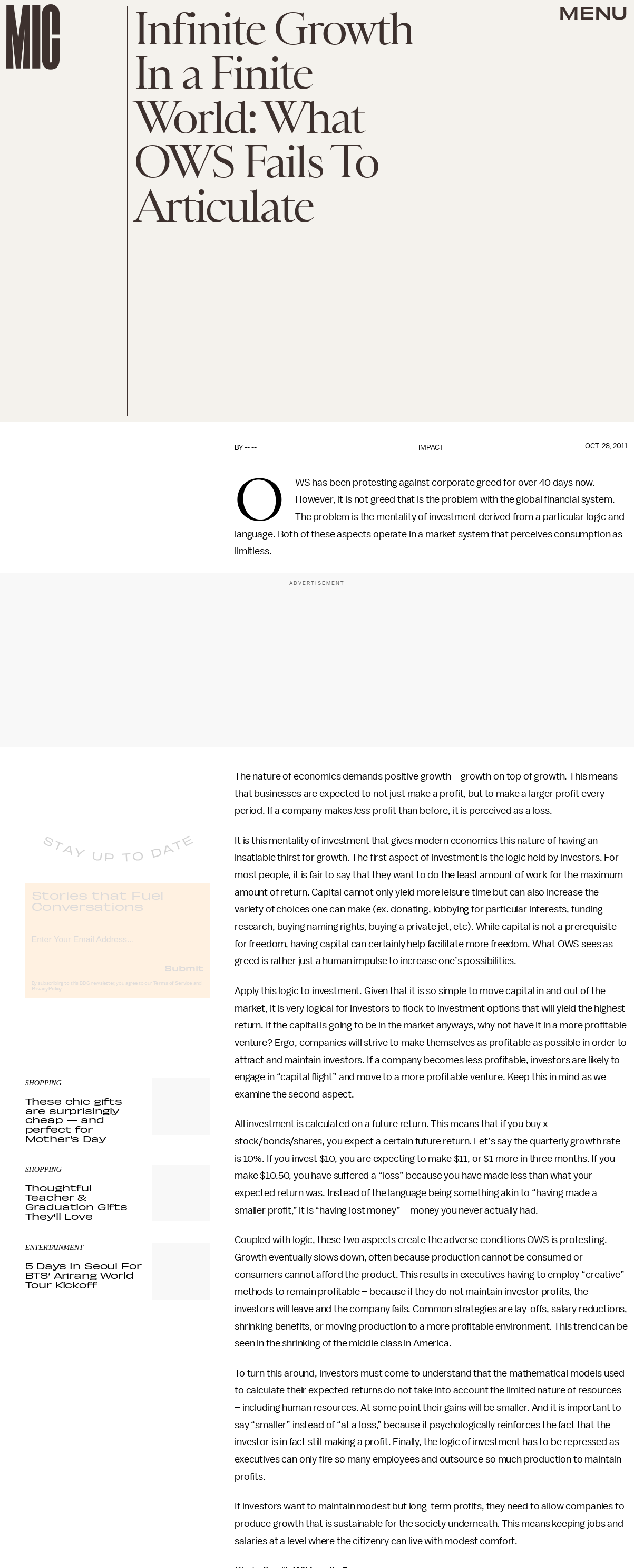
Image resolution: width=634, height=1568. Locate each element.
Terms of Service (172, 992)
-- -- (251, 447)
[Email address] (117, 947)
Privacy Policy (47, 998)
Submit (183, 976)
